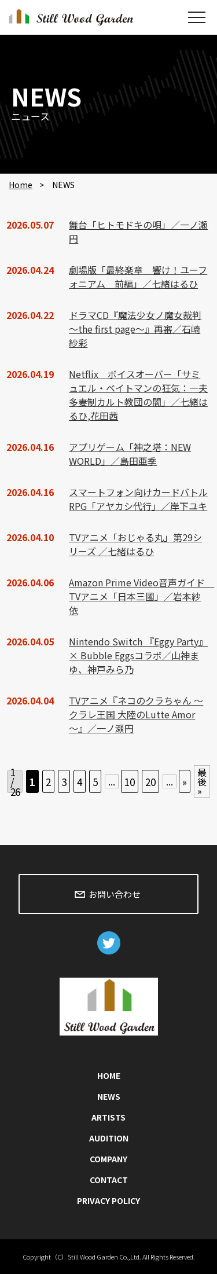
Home (20, 184)
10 (129, 781)
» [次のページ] (184, 781)
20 (150, 781)
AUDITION (108, 1138)
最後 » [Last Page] (202, 781)
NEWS (108, 1096)
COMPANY (108, 1159)
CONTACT (109, 1179)
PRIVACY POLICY (108, 1200)
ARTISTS (108, 1117)
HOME (108, 1075)
